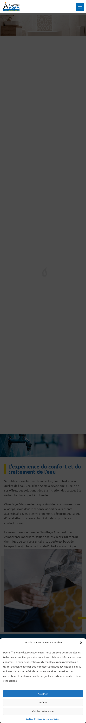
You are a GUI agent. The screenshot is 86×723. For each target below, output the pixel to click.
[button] (81, 642)
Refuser (43, 702)
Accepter (43, 693)
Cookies (29, 719)
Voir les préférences (43, 711)
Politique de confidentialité (46, 719)
